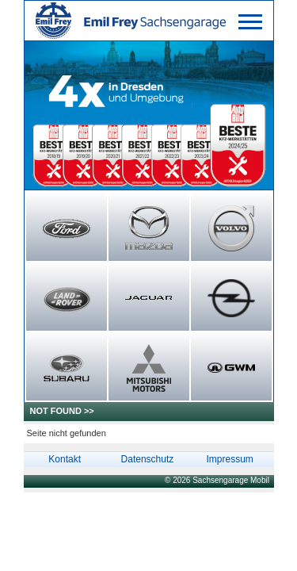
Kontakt (64, 459)
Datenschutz (147, 459)
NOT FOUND (56, 411)
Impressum (229, 459)
